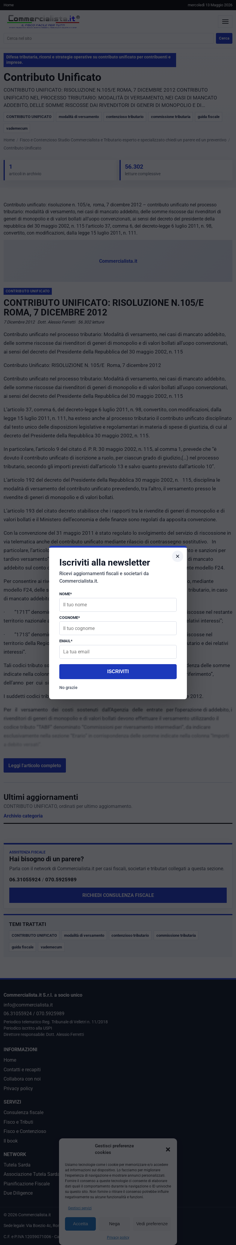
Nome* (65, 594)
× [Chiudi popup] (178, 556)
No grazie (68, 687)
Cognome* (69, 617)
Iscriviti (118, 671)
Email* (65, 641)
